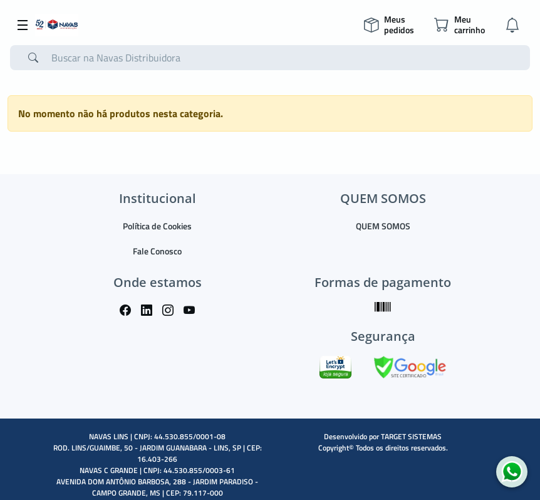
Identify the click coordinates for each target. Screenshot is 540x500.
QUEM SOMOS (383, 225)
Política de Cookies (157, 225)
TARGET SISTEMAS (411, 436)
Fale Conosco (157, 251)
